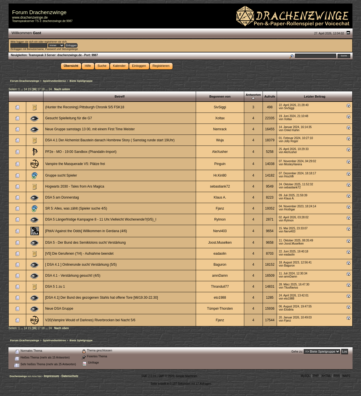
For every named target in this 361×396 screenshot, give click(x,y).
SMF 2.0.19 (149, 376)
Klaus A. (220, 197)
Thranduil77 (220, 287)
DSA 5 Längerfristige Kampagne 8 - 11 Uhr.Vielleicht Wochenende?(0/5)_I (100, 219)
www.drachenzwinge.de (30, 17)
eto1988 (220, 298)
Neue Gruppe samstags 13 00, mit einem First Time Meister (90, 129)
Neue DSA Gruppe (59, 309)
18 (43, 89)
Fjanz (220, 208)
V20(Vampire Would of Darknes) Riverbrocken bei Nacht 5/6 (90, 320)
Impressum (52, 376)
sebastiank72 (220, 186)
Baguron (219, 265)
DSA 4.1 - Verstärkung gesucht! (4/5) (72, 276)
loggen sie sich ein (27, 41)
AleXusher (220, 152)
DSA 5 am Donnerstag (62, 197)
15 (29, 89)
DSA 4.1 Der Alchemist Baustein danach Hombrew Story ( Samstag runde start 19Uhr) (110, 140)
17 (39, 89)
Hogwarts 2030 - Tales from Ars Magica (74, 186)
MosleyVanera (293, 164)
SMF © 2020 (166, 376)
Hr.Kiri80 (219, 175)
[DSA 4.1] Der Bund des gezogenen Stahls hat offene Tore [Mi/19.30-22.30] (101, 298)
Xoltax (219, 118)
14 (25, 89)
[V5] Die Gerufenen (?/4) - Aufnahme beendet (79, 254)
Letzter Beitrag (314, 96)
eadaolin (219, 254)
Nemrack (220, 129)
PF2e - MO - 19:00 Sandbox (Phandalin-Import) (80, 152)
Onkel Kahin (291, 130)
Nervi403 (220, 231)
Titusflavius (291, 287)
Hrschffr (289, 176)
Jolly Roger (291, 141)
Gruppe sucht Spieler (61, 175)
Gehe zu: (297, 351)
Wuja (220, 140)
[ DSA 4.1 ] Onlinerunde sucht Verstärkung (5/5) (80, 265)
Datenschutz (69, 376)
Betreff (120, 96)
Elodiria (288, 309)
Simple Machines (186, 376)
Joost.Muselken (220, 243)
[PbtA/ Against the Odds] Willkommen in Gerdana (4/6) (86, 231)
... (22, 89)
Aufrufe (269, 96)
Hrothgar (289, 209)
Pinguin (220, 164)
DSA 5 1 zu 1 (55, 287)
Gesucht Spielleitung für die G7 (68, 118)
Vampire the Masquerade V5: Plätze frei (75, 164)
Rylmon (220, 219)
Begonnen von (219, 96)
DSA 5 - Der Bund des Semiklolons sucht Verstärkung (85, 243)
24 (50, 89)
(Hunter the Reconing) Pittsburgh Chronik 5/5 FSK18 (84, 107)
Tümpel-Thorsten (220, 309)
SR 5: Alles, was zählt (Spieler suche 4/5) (76, 208)
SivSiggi (220, 107)
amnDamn (220, 276)
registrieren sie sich (55, 41)
